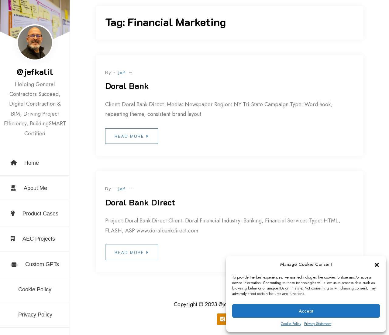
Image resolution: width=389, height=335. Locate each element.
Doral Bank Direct (140, 202)
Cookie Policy (291, 324)
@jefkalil (34, 71)
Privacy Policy (35, 315)
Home (25, 163)
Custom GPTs (35, 264)
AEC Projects (33, 239)
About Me (29, 188)
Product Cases (34, 214)
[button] (377, 265)
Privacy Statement (317, 324)
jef (122, 72)
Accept (306, 311)
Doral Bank (127, 85)
